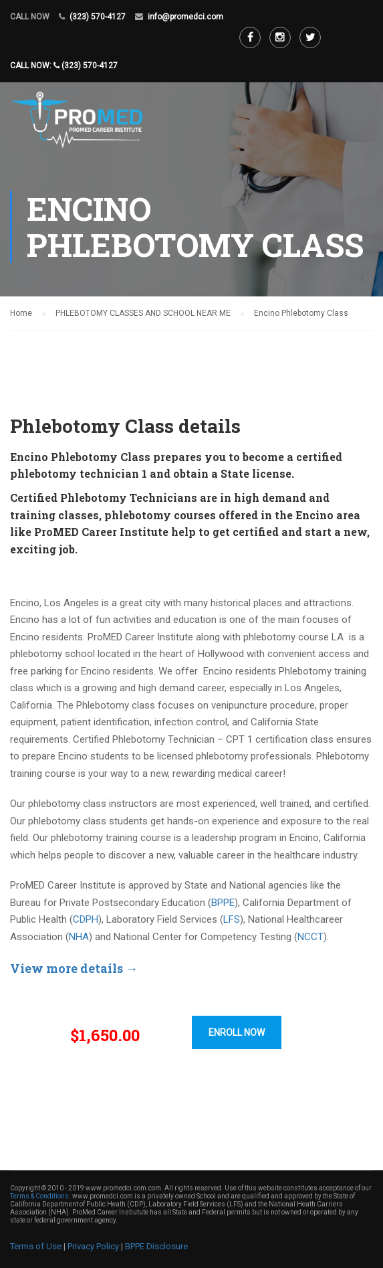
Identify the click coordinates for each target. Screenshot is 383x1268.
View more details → (74, 968)
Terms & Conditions (39, 1196)
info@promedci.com (185, 16)
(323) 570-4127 (98, 16)
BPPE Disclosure (156, 1246)
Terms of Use (35, 1246)
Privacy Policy (93, 1246)
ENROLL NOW (237, 1032)
